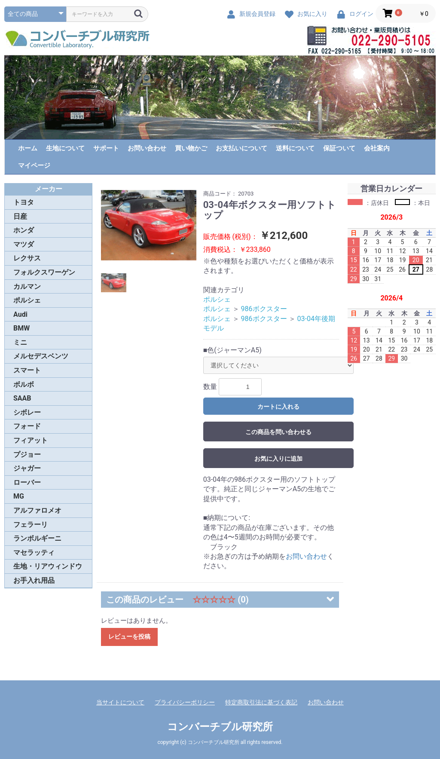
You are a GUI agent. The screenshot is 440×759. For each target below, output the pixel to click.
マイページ (34, 165)
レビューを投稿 (129, 636)
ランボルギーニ (37, 538)
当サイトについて (120, 702)
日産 (20, 216)
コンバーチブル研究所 (220, 727)
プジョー (27, 454)
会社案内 (377, 148)
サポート (106, 148)
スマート (27, 370)
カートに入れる (278, 406)
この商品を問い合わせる (278, 431)
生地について (65, 148)
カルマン (27, 286)
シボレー (27, 412)
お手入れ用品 (34, 580)
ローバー (27, 482)
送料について (295, 148)
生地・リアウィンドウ (47, 566)
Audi (20, 314)
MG (18, 496)
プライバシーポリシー (185, 702)
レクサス (27, 258)
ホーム (27, 148)
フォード (27, 426)
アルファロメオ (37, 510)
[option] (148, 225)
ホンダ (23, 230)
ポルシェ (27, 300)
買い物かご (191, 148)
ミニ (20, 342)
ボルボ (23, 384)
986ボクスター (264, 309)
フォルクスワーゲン (44, 272)
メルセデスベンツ (40, 356)
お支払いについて (241, 148)
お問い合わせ (147, 148)
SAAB (22, 398)
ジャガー (27, 468)
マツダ (23, 244)
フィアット (30, 440)
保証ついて (339, 148)
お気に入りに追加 (278, 458)
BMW (21, 328)
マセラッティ (34, 552)
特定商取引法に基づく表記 (261, 702)
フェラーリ (30, 524)
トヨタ (23, 202)
